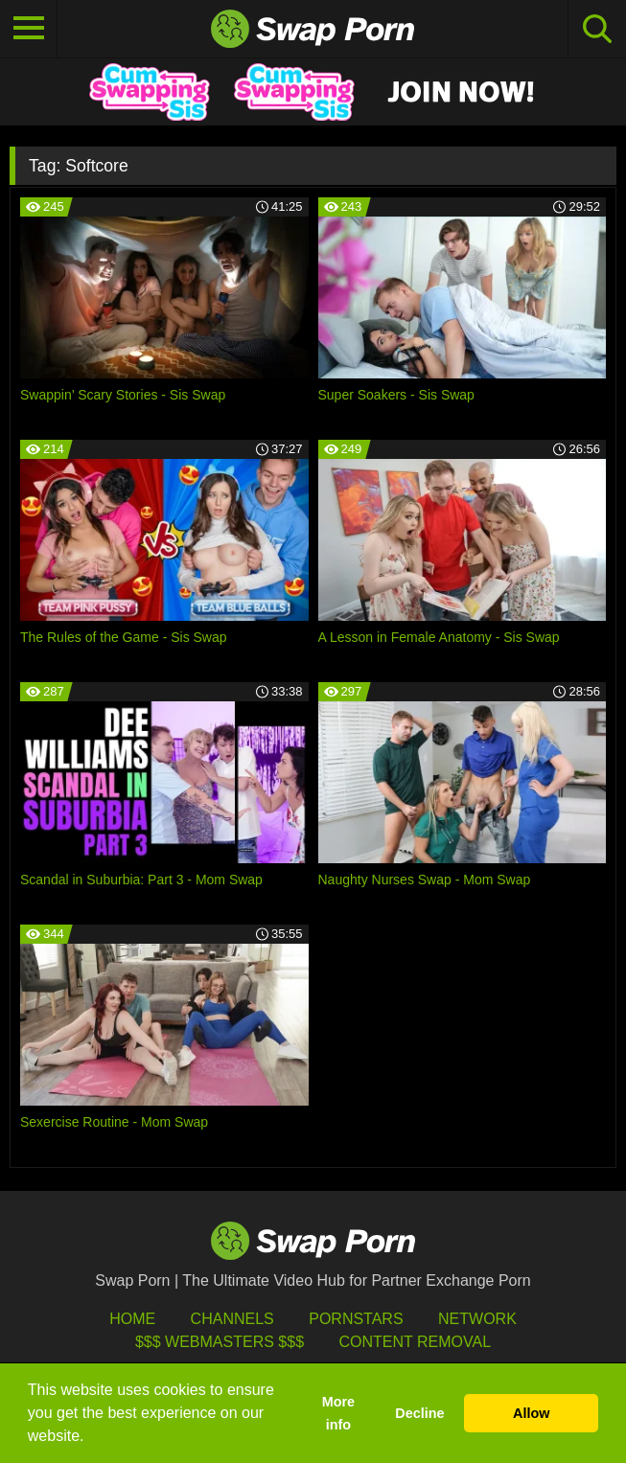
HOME (132, 1319)
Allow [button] (531, 1413)
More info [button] (338, 1413)
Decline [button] (419, 1413)
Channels (232, 1319)
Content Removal (414, 1342)
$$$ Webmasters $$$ (219, 1342)
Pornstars (356, 1319)
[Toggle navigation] (29, 28)
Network (477, 1319)
